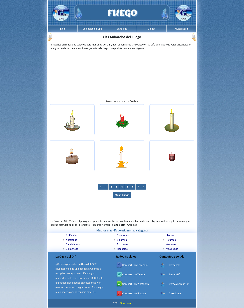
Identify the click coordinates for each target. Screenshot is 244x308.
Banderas (122, 28)
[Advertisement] (122, 75)
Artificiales (72, 235)
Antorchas (71, 239)
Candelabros (73, 244)
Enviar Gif (174, 274)
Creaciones (175, 293)
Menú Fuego (122, 195)
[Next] (143, 187)
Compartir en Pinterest (134, 293)
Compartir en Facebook (135, 265)
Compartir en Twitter (133, 274)
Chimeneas (72, 248)
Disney (151, 28)
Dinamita (122, 239)
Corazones (123, 235)
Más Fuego (172, 248)
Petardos (171, 239)
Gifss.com (125, 303)
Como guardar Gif (179, 284)
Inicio (63, 28)
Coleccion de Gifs (92, 28)
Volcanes (171, 244)
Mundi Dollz (181, 28)
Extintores (122, 244)
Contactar (174, 265)
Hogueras (122, 248)
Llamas (170, 235)
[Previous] (100, 187)
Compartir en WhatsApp (135, 284)
